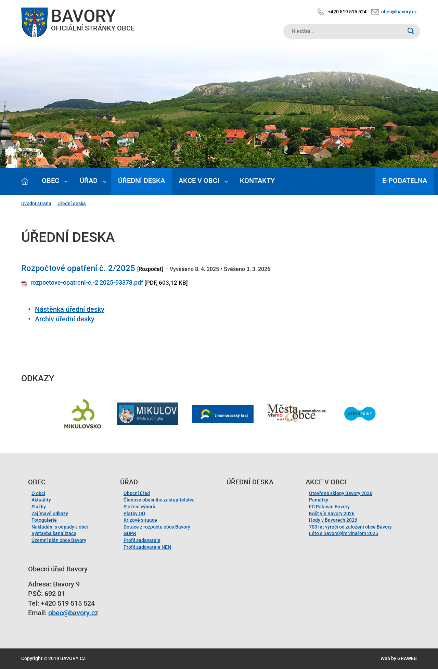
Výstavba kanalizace (53, 533)
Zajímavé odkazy (49, 513)
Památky (318, 500)
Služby (38, 506)
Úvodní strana (36, 203)
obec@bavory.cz (399, 11)
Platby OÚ (134, 513)
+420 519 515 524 (347, 11)
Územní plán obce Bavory (58, 540)
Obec (50, 180)
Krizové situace (140, 520)
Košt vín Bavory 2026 (332, 513)
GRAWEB (407, 658)
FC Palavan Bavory (329, 506)
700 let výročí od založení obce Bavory (350, 527)
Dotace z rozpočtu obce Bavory (157, 527)
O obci (38, 493)
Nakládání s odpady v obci (59, 527)
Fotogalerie (44, 520)
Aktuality (41, 500)
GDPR (130, 533)
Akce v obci (199, 180)
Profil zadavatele (142, 540)
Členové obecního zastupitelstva (159, 500)
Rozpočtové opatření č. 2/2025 (78, 268)
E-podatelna (404, 180)
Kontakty (257, 180)
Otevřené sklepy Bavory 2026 (340, 493)
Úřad (89, 180)
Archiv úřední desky (64, 319)
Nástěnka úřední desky (69, 309)
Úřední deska (141, 180)
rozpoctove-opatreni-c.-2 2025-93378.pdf (86, 282)
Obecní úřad (137, 493)
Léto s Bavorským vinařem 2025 (343, 533)
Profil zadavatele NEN (147, 547)
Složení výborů (139, 506)
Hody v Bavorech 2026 (333, 520)
